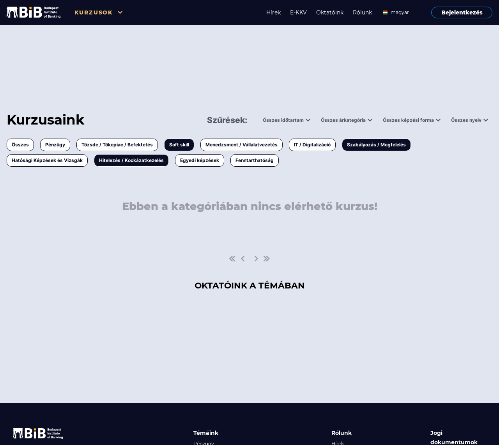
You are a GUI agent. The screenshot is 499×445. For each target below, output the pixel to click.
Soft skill (179, 145)
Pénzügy (55, 145)
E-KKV (298, 12)
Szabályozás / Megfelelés (376, 145)
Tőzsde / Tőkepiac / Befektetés (117, 145)
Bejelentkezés (462, 12)
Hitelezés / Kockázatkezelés (131, 160)
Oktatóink (329, 12)
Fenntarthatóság (254, 160)
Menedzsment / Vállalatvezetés (241, 145)
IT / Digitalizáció (312, 145)
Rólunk (362, 12)
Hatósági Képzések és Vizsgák (47, 160)
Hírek (273, 12)
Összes (20, 145)
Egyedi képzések (199, 160)
